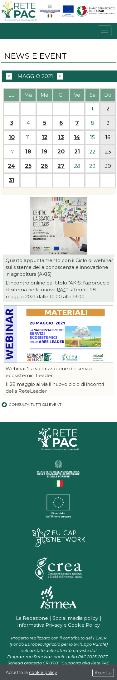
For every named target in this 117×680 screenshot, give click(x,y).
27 (61, 166)
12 (44, 137)
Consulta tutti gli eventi (31, 404)
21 (77, 151)
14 (77, 137)
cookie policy (43, 672)
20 (61, 151)
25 (28, 166)
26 (44, 166)
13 (61, 137)
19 (44, 151)
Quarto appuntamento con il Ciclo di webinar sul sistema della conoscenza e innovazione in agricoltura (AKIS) (59, 267)
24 (11, 166)
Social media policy (75, 618)
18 (28, 151)
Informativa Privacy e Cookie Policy (58, 625)
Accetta (103, 673)
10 (12, 137)
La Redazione (32, 618)
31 (11, 180)
